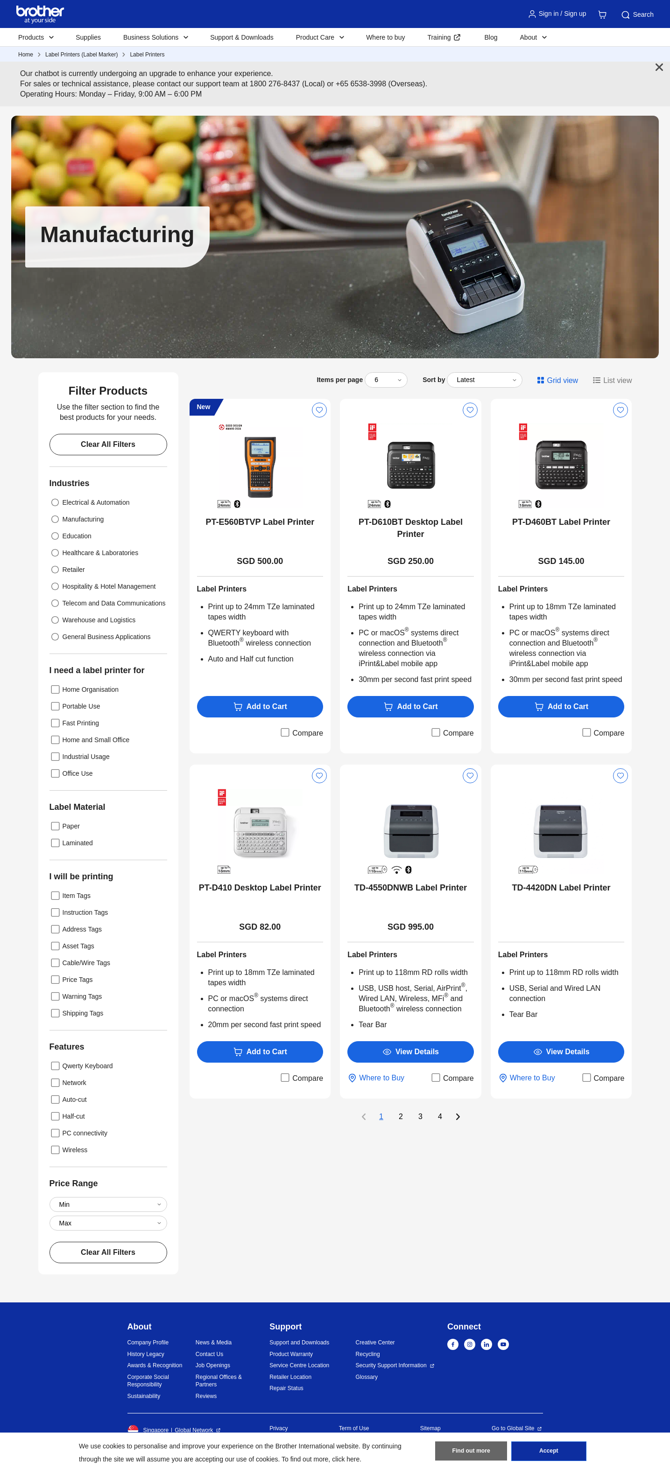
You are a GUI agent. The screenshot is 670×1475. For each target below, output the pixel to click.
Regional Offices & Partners (219, 1381)
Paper (64, 826)
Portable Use (74, 706)
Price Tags (71, 979)
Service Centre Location (299, 1365)
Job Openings (213, 1365)
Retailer (67, 569)
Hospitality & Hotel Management (102, 586)
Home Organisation (84, 689)
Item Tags (70, 895)
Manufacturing (76, 519)
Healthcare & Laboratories (94, 552)
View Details (410, 1052)
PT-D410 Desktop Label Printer (260, 887)
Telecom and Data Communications (107, 603)
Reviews (206, 1396)
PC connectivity (78, 1133)
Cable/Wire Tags (79, 962)
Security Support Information (391, 1365)
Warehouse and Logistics (92, 620)
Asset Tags (71, 946)
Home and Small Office (89, 739)
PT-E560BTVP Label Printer (259, 522)
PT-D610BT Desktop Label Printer (411, 528)
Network (67, 1082)
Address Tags (75, 929)
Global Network (194, 1430)
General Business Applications (100, 636)
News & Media (214, 1342)
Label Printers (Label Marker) (81, 54)
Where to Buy (375, 1078)
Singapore (148, 1430)
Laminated (71, 843)
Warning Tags (75, 996)
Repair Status (286, 1388)
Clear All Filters (108, 444)
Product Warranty (291, 1354)
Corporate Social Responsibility (148, 1381)
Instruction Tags (78, 912)
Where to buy (385, 37)
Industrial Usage (79, 756)
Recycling (368, 1354)
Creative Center (375, 1342)
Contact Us (209, 1354)
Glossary (367, 1377)
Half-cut (67, 1116)
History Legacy (145, 1354)
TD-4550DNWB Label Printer (410, 887)
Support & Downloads (241, 37)
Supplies (88, 37)
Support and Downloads (299, 1342)
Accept (548, 1452)
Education (70, 536)
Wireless (68, 1149)
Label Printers (147, 54)
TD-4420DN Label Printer (561, 887)
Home (25, 54)
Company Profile (148, 1342)
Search (637, 15)
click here (346, 1459)
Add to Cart (260, 706)
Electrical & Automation (89, 502)
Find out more (471, 1452)
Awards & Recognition (155, 1365)
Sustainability (144, 1396)
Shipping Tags (76, 1013)
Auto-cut (68, 1099)
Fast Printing (74, 723)
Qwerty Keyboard (81, 1065)
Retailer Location (290, 1377)
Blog (490, 37)
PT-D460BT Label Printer (561, 522)
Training (439, 37)
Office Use (71, 773)
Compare (301, 732)
